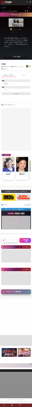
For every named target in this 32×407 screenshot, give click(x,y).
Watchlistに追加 (25, 240)
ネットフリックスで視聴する (16, 57)
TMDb (13, 399)
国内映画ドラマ (11, 104)
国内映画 (5, 104)
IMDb (16, 399)
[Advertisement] (16, 129)
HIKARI (6, 83)
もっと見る (26, 247)
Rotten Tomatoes (21, 399)
